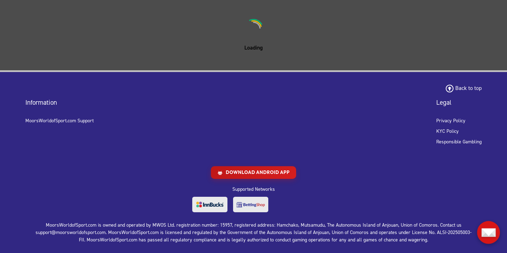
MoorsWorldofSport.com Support (59, 120)
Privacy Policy (450, 120)
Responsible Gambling (459, 141)
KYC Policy (447, 131)
